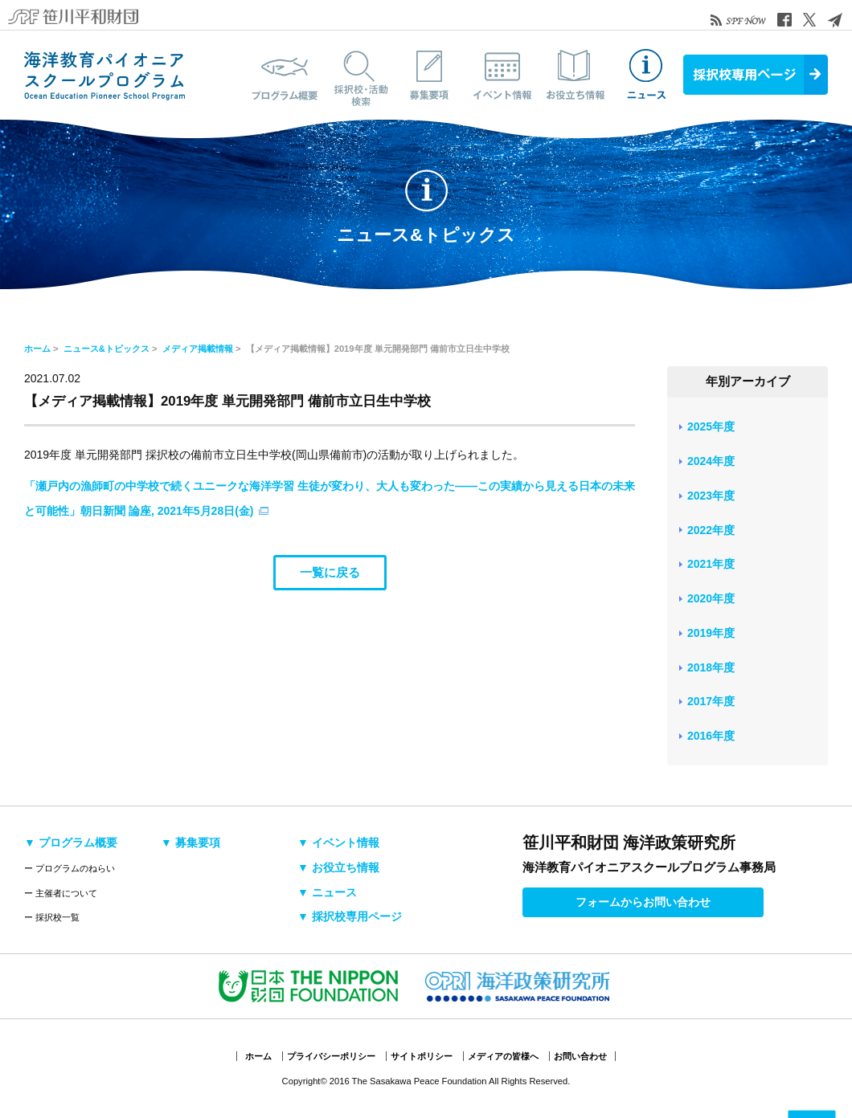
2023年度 (711, 495)
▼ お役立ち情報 (338, 867)
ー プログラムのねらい (69, 868)
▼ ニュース (327, 892)
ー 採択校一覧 (52, 917)
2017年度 (711, 701)
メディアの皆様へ (503, 1056)
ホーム (37, 348)
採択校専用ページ (755, 75)
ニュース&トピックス (647, 75)
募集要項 (430, 75)
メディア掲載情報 (197, 348)
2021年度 (711, 563)
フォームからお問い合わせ (643, 902)
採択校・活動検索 (358, 75)
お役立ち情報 (575, 75)
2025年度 (711, 426)
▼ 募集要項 (190, 842)
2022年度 (711, 530)
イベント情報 (502, 75)
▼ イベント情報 (338, 842)
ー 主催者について (60, 893)
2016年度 (711, 735)
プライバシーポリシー (331, 1056)
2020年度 (711, 598)
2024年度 (711, 461)
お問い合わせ (580, 1056)
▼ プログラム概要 (70, 842)
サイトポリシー (422, 1056)
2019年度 (711, 632)
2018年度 (711, 667)
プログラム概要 (285, 75)
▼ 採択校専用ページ (349, 916)
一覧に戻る (330, 572)
